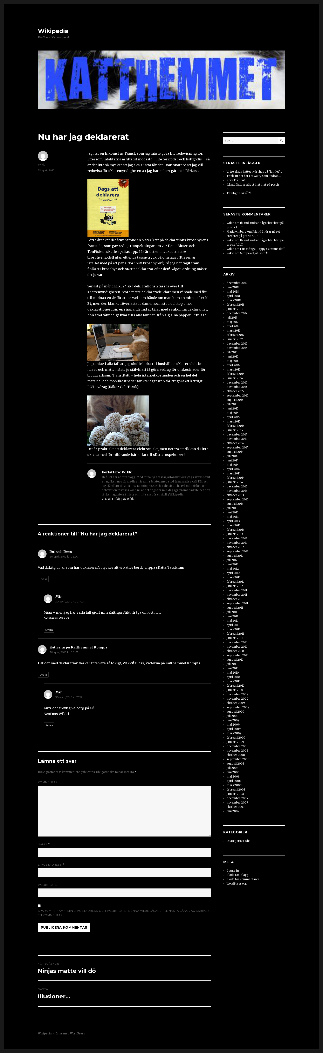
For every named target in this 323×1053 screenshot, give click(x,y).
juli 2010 (232, 664)
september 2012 (237, 551)
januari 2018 (235, 309)
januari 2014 (235, 482)
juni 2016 (232, 356)
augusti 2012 (235, 556)
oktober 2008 (236, 755)
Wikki (41, 164)
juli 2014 (232, 456)
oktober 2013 (235, 495)
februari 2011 (235, 633)
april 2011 (233, 625)
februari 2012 (236, 582)
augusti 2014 (235, 452)
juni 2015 (232, 408)
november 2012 (237, 543)
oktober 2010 (235, 651)
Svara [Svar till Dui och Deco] (43, 579)
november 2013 (237, 491)
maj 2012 (233, 569)
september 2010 (237, 655)
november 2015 (237, 387)
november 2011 (237, 595)
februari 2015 (235, 426)
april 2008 (234, 781)
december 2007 (237, 798)
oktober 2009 (236, 703)
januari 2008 (235, 794)
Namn (44, 844)
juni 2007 (233, 811)
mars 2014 (234, 473)
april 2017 (233, 326)
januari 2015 (235, 430)
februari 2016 (235, 374)
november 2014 (237, 439)
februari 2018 (236, 304)
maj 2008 (233, 776)
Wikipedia (53, 30)
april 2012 (233, 573)
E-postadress (51, 864)
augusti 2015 (235, 400)
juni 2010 (233, 668)
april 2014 (233, 469)
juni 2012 (233, 564)
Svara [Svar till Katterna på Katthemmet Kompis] (43, 674)
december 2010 (237, 642)
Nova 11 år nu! (236, 180)
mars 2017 (233, 330)
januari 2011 (235, 638)
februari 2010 (236, 685)
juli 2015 (232, 404)
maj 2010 (233, 672)
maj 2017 (232, 322)
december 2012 (237, 538)
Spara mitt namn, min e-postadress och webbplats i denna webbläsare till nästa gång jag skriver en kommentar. (123, 913)
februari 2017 (235, 335)
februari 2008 (236, 789)
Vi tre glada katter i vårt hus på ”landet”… (254, 171)
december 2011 (237, 590)
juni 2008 (233, 772)
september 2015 (237, 395)
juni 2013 (233, 512)
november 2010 (237, 646)
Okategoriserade (238, 841)
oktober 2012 (235, 547)
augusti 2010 (235, 659)
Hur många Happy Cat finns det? (262, 249)
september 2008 (238, 759)
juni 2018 (233, 287)
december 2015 (237, 382)
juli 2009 (232, 716)
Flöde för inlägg (238, 875)
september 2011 (237, 603)
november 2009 (237, 698)
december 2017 (237, 313)
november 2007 (237, 802)
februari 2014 (236, 478)
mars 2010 (234, 681)
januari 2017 (235, 339)
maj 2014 (233, 465)
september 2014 (237, 447)
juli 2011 (232, 612)
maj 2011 (232, 620)
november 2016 (237, 348)
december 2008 (237, 746)
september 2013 (237, 499)
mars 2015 (233, 421)
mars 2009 (234, 733)
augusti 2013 (235, 504)
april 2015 (233, 417)
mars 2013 (234, 525)
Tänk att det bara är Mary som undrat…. (254, 176)
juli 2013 (232, 508)
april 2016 (233, 365)
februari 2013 (236, 530)
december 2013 (237, 486)
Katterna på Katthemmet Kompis (78, 647)
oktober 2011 (235, 599)
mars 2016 (233, 369)
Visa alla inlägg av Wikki (118, 499)
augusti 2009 (235, 711)
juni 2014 (233, 460)
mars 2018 (234, 300)
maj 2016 (233, 361)
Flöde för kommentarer (243, 879)
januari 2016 (235, 378)
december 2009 (237, 694)
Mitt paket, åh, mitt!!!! (254, 253)
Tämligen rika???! (238, 193)
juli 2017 (232, 317)
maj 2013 (233, 517)
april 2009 (234, 729)
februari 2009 (236, 737)
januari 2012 (235, 586)
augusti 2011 (235, 607)
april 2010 (233, 677)
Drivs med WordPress (70, 1033)
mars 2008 (234, 785)
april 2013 (233, 521)
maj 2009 (233, 724)
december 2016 (237, 343)
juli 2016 (232, 352)
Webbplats (47, 884)
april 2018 (233, 296)
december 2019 (237, 283)
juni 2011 (232, 616)
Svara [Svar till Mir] (49, 629)
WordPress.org (237, 883)
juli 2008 (232, 768)
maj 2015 (233, 413)
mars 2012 (234, 577)
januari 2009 (235, 742)
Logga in (233, 870)
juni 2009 (233, 720)
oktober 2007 (236, 807)
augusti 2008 (235, 763)
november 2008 (237, 750)
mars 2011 (233, 629)
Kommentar (48, 782)
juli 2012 (232, 560)
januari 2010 (235, 690)
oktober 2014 (235, 443)
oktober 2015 (235, 391)
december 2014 (237, 434)
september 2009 (238, 707)
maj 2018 (233, 291)
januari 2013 (235, 534)
